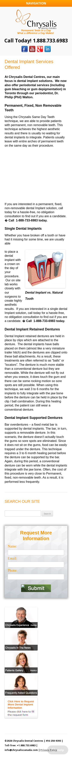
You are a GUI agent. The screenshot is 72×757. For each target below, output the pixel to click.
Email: (12, 558)
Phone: (12, 570)
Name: (12, 546)
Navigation (36, 3)
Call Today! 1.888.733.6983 (36, 40)
